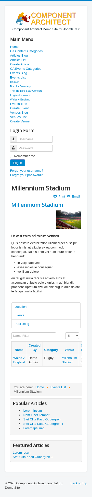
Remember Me (24, 156)
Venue (69, 350)
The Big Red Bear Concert (26, 90)
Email (74, 196)
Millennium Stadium (37, 204)
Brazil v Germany (20, 86)
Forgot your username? (26, 170)
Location (20, 306)
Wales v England (20, 99)
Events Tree (18, 104)
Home (14, 47)
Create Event (19, 108)
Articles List (18, 60)
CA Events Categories (25, 68)
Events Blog (18, 73)
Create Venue (20, 121)
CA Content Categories (26, 51)
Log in (17, 163)
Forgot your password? (26, 175)
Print (59, 196)
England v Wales (20, 95)
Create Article (19, 64)
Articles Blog (19, 55)
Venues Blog (19, 112)
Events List (18, 77)
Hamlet (14, 81)
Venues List (18, 117)
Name (19, 350)
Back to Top (78, 483)
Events (19, 315)
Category (51, 350)
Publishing (21, 324)
